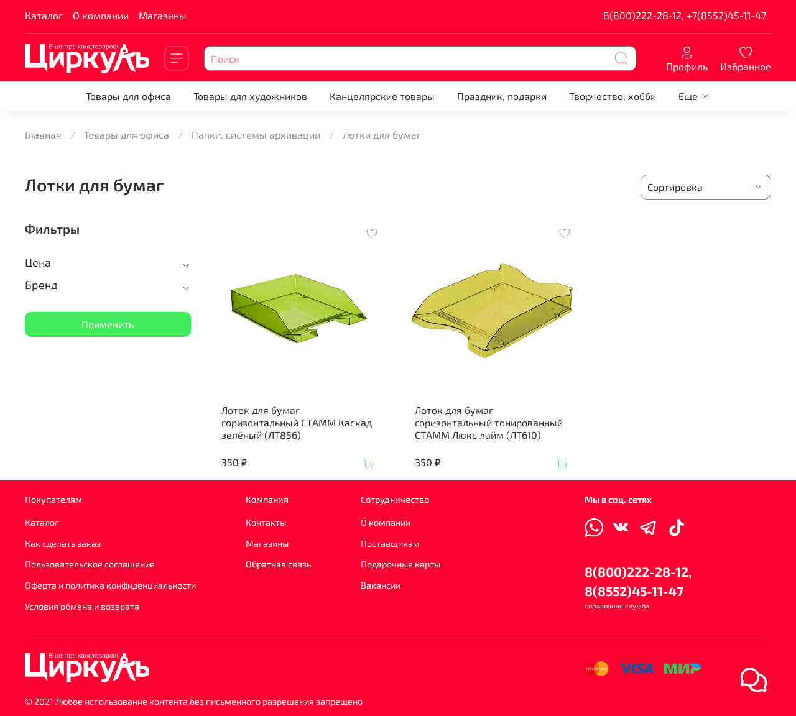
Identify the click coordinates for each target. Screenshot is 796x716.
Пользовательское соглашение (90, 564)
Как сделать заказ (63, 543)
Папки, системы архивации (256, 134)
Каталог (44, 15)
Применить (107, 324)
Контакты (266, 522)
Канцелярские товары (382, 96)
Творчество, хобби (612, 96)
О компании (101, 15)
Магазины (163, 15)
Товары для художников (250, 96)
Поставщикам (390, 543)
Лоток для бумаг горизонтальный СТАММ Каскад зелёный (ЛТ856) (296, 422)
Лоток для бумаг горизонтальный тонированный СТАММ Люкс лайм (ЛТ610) (489, 422)
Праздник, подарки (502, 96)
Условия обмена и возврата (82, 606)
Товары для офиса (128, 96)
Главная (43, 134)
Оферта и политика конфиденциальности (110, 585)
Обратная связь (278, 564)
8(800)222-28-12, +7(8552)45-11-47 (684, 15)
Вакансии (380, 585)
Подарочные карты (400, 564)
